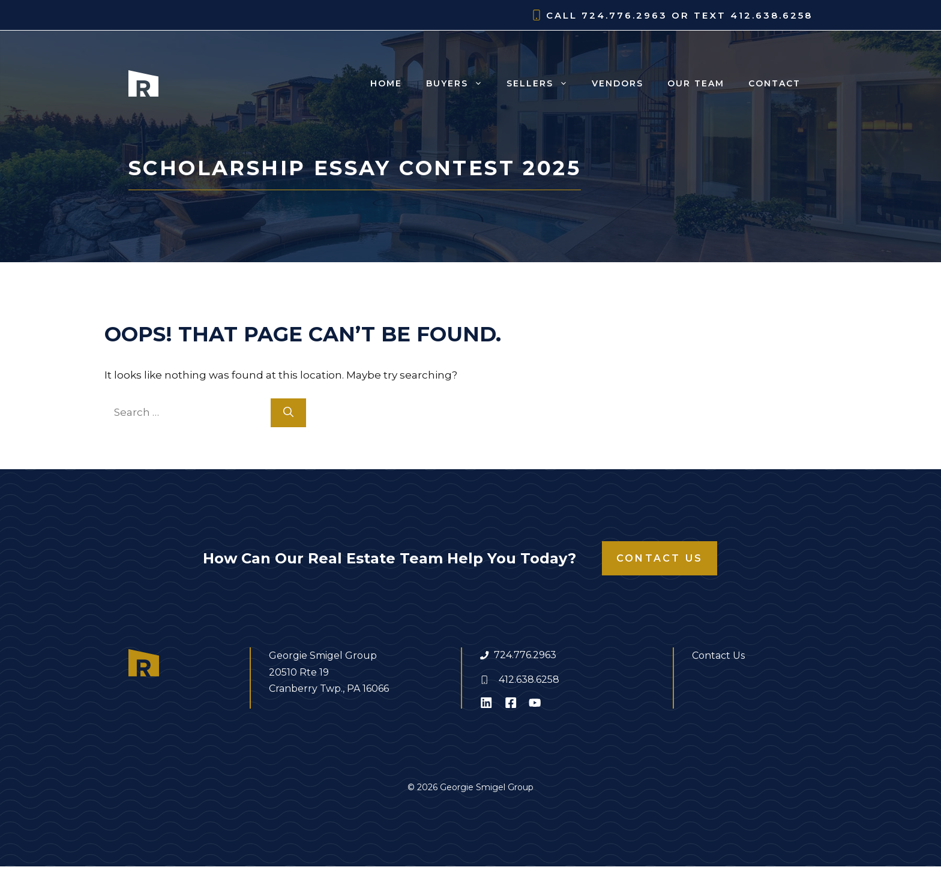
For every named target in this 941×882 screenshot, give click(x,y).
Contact (774, 83)
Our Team (695, 83)
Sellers (543, 83)
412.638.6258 (529, 679)
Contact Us (659, 558)
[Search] (288, 412)
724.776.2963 (525, 655)
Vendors (617, 83)
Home (386, 83)
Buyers (460, 83)
